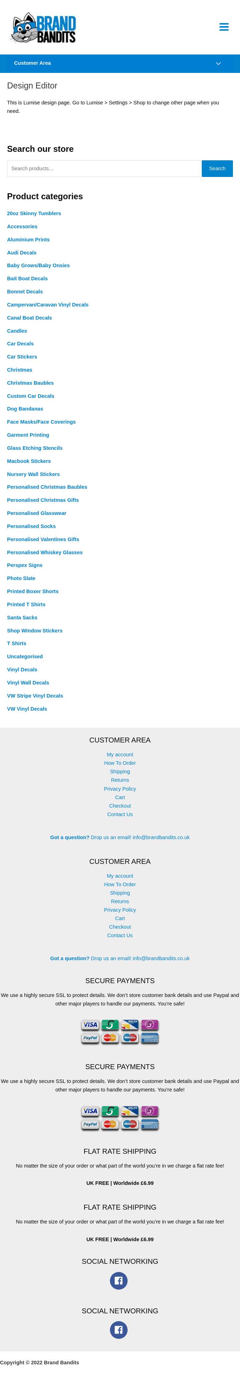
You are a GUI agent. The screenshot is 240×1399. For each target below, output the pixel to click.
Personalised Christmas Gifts (43, 505)
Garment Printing (28, 440)
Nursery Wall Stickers (33, 479)
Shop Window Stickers (35, 635)
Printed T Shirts (26, 610)
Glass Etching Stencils (35, 453)
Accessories (22, 232)
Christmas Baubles (30, 388)
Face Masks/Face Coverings (41, 427)
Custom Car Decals (30, 401)
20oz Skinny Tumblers (34, 219)
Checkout (120, 811)
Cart (120, 802)
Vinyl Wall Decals (28, 688)
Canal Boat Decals (29, 323)
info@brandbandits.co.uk (161, 842)
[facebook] (120, 1286)
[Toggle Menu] (218, 67)
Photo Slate (21, 583)
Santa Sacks (22, 622)
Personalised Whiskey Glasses (45, 557)
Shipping (120, 777)
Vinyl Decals (22, 675)
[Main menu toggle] (224, 28)
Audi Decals (21, 257)
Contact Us (120, 819)
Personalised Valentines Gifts (43, 544)
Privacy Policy (120, 794)
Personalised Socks (31, 531)
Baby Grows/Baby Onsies (38, 271)
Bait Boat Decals (27, 284)
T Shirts (16, 649)
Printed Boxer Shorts (33, 597)
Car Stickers (22, 362)
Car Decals (20, 349)
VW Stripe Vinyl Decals (35, 701)
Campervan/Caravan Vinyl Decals (48, 310)
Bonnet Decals (25, 297)
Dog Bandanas (25, 414)
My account (120, 760)
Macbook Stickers (29, 466)
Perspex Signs (24, 570)
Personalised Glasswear (36, 518)
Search (217, 174)
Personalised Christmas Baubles (47, 492)
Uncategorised (25, 662)
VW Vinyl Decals (27, 714)
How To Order (120, 768)
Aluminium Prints (28, 244)
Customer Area (32, 67)
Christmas (19, 375)
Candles (17, 336)
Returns (120, 785)
